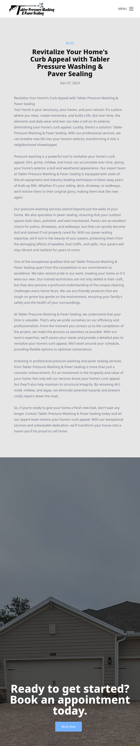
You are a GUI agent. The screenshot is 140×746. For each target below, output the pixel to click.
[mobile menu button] (131, 8)
